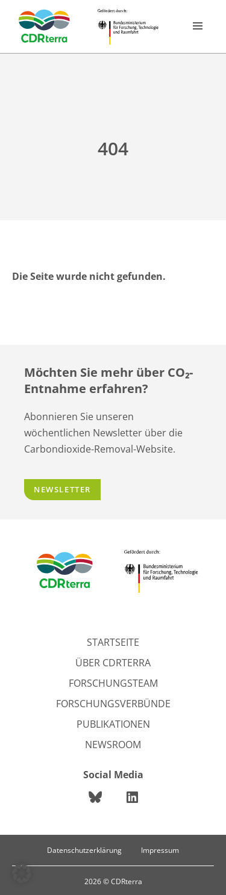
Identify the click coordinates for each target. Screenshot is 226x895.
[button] (21, 873)
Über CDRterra (113, 662)
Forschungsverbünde (113, 703)
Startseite (113, 642)
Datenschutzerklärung (84, 850)
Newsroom (113, 744)
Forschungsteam (113, 683)
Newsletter (62, 489)
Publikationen (113, 724)
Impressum (160, 850)
